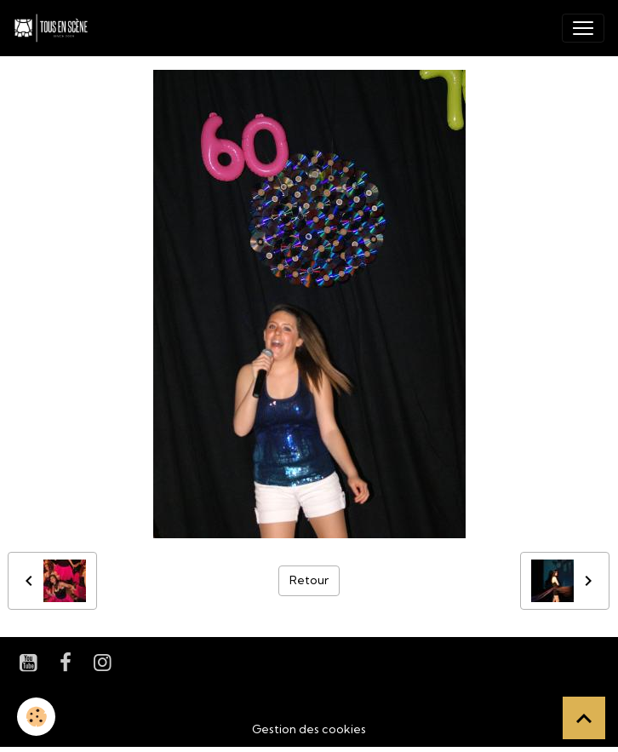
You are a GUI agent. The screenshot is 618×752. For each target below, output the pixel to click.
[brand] (54, 28)
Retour (309, 580)
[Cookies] (36, 716)
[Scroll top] (584, 718)
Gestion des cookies (309, 729)
